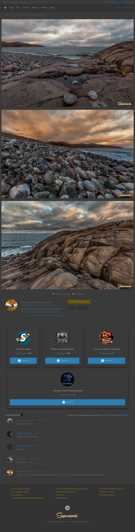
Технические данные (79, 301)
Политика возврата (106, 495)
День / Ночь (126, 2)
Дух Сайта (60, 495)
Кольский (37, 316)
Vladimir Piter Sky (28, 305)
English (107, 2)
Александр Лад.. (24, 433)
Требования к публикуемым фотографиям (27, 498)
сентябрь (59, 316)
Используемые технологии (66, 492)
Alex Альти (21, 459)
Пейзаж (14, 15)
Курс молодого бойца (20, 492)
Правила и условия (106, 492)
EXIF (95, 301)
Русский (115, 2)
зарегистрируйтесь (122, 415)
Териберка (48, 316)
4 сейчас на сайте (37, 2)
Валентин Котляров (26, 420)
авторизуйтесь (105, 415)
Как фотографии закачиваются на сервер (72, 489)
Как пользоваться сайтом (20, 489)
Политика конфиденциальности (111, 489)
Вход (119, 8)
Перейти (23, 361)
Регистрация (128, 8)
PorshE (20, 446)
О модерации (16, 495)
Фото (7, 15)
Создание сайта (62, 498)
